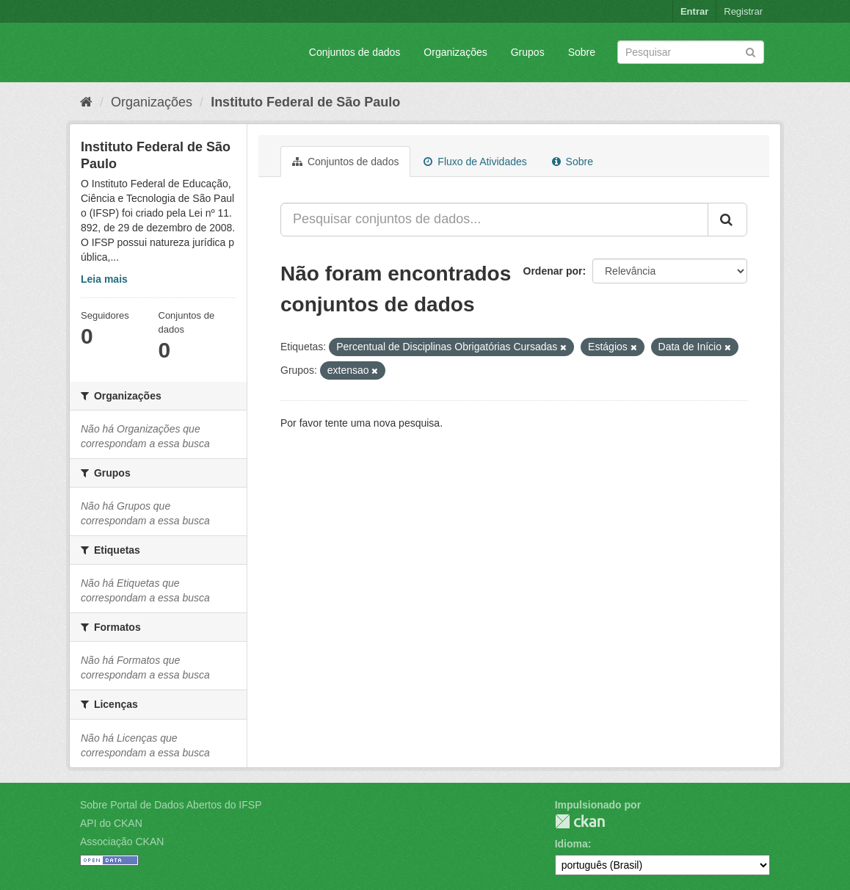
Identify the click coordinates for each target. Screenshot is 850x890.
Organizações (455, 52)
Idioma (571, 844)
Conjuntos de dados (355, 52)
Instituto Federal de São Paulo (305, 102)
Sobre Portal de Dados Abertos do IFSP (170, 805)
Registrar (743, 11)
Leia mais (104, 279)
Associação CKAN (122, 841)
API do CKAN (111, 823)
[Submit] (750, 51)
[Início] (86, 102)
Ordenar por (553, 271)
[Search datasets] (690, 52)
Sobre (581, 52)
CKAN (580, 821)
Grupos (528, 52)
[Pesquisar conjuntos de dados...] (494, 219)
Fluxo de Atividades (475, 161)
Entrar (694, 11)
